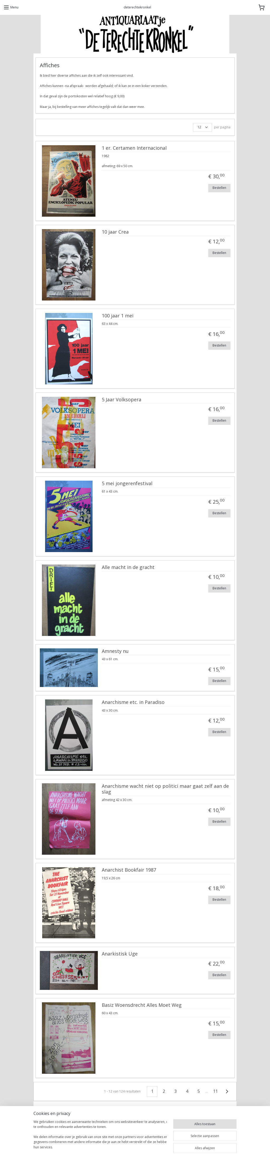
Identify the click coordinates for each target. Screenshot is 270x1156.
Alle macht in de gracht (128, 567)
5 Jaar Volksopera (121, 400)
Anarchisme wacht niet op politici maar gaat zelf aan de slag (165, 789)
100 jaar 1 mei (117, 316)
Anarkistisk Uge (120, 954)
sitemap (118, 1146)
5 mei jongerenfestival (127, 483)
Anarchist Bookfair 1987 (129, 870)
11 (215, 1091)
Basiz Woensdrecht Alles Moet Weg (142, 1005)
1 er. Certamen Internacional (134, 148)
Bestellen (219, 187)
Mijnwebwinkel (196, 1146)
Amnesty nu (115, 651)
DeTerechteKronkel (55, 1129)
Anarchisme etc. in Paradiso (133, 703)
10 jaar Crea (115, 232)
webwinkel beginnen (150, 1146)
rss (130, 1146)
